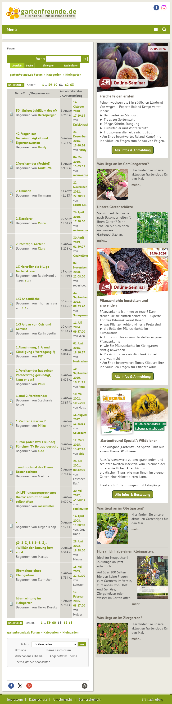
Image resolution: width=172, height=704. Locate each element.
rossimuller (46, 506)
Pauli (41, 384)
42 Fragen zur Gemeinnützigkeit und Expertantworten (32, 138)
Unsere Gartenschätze (115, 206)
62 (67, 85)
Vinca (42, 223)
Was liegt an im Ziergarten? (119, 617)
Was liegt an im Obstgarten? (120, 508)
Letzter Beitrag (77, 93)
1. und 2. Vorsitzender (31, 396)
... (46, 85)
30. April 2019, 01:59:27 (79, 242)
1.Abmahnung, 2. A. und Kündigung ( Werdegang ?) (35, 349)
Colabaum (79, 433)
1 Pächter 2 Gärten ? (30, 421)
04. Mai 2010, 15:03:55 (79, 161)
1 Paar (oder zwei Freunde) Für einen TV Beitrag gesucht (37, 444)
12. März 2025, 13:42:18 (79, 444)
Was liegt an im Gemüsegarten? (123, 163)
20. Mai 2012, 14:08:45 (79, 495)
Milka (42, 425)
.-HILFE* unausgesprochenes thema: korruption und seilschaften (36, 497)
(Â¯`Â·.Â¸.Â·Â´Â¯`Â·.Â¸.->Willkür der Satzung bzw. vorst (34, 547)
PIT (40, 356)
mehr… (136, 185)
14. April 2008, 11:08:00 (79, 520)
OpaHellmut (81, 255)
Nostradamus (81, 361)
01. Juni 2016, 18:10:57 (79, 347)
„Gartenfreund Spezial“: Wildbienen (129, 440)
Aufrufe (67, 95)
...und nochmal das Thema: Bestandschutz (35, 469)
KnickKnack (80, 124)
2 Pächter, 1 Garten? (30, 244)
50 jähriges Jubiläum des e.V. (36, 110)
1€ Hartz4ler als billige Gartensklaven (32, 268)
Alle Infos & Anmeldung (133, 150)
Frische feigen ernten (117, 96)
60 (55, 85)
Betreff (22, 93)
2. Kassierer (24, 218)
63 (72, 85)
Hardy (42, 147)
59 (50, 85)
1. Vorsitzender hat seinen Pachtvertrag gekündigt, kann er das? (34, 375)
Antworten (67, 91)
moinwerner (81, 175)
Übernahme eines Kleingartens (28, 572)
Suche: (40, 59)
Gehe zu (25, 644)
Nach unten (15, 85)
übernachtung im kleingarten (28, 600)
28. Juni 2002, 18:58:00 (79, 545)
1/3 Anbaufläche (28, 299)
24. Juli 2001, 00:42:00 (79, 465)
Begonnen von (40, 93)
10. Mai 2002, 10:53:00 (79, 398)
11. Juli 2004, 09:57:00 (79, 327)
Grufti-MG (45, 168)
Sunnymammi (82, 315)
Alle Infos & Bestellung (132, 494)
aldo (41, 451)
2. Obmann (23, 191)
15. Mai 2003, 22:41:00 (79, 571)
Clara (41, 248)
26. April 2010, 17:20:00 (79, 216)
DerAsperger (47, 115)
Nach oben (15, 623)
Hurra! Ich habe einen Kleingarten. (125, 551)
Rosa (82, 386)
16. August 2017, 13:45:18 (80, 419)
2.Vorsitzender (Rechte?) (33, 163)
